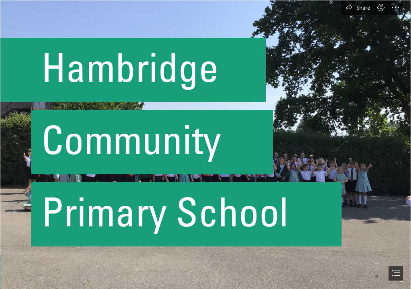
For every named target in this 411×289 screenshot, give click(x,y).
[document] (205, 144)
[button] (357, 7)
